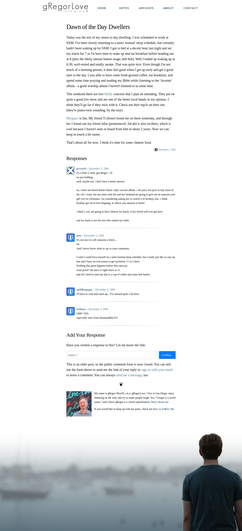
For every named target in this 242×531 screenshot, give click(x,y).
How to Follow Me (163, 409)
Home (102, 8)
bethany (81, 309)
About (168, 8)
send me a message (129, 375)
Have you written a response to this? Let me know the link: (106, 345)
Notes (124, 8)
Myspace (72, 118)
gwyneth (81, 168)
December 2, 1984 (99, 168)
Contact (191, 8)
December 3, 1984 (98, 309)
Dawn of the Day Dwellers (98, 26)
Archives (146, 8)
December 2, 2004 (167, 149)
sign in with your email (157, 370)
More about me (160, 401)
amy (78, 235)
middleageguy (84, 289)
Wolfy (108, 94)
